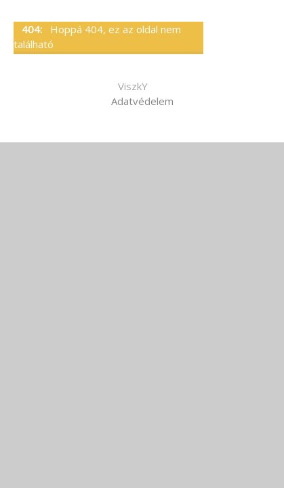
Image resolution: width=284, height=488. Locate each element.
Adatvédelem (142, 101)
